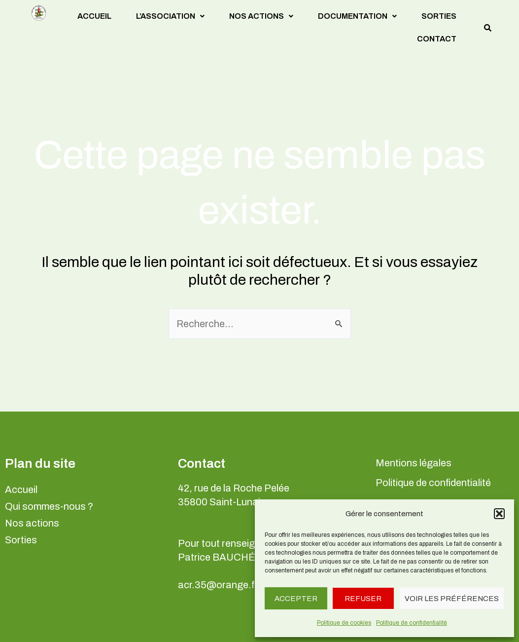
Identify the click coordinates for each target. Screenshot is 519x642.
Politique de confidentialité (411, 622)
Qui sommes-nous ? (49, 506)
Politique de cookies (344, 622)
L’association (170, 16)
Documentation (357, 16)
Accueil (94, 16)
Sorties (438, 16)
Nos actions (261, 16)
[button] (499, 514)
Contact (436, 39)
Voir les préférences (452, 599)
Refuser (363, 599)
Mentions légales (413, 462)
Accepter (296, 599)
